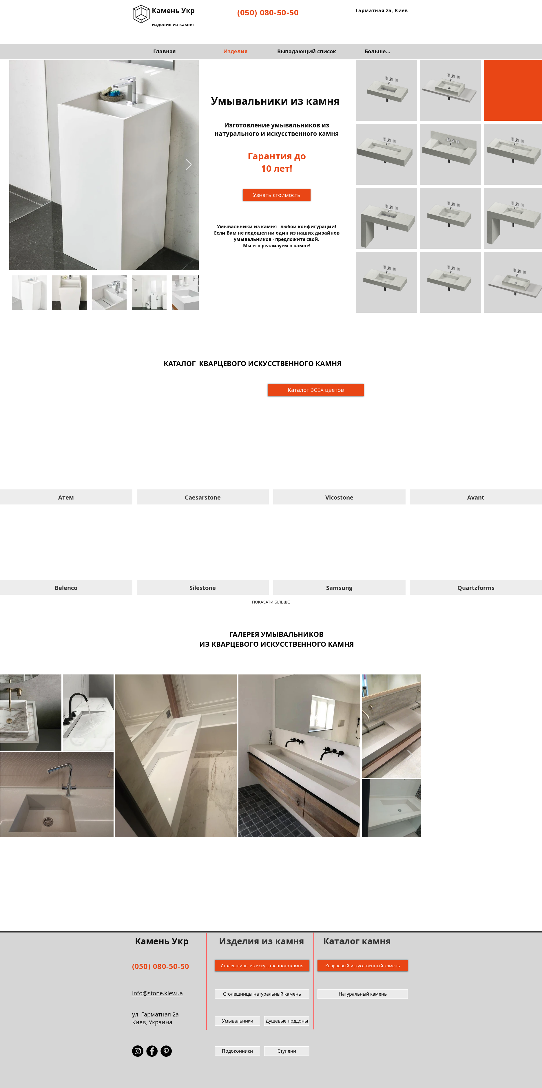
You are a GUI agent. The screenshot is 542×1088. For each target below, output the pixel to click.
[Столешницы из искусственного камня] (262, 965)
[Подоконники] (237, 1051)
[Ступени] (286, 1051)
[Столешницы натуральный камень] (262, 994)
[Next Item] (188, 165)
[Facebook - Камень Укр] (152, 1051)
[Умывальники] (237, 1021)
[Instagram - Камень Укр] (137, 1051)
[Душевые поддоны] (286, 1021)
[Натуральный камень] (362, 994)
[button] (277, 195)
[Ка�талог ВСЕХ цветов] (316, 390)
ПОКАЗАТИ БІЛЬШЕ (271, 602)
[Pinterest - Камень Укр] (166, 1051)
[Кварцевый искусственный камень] (362, 965)
